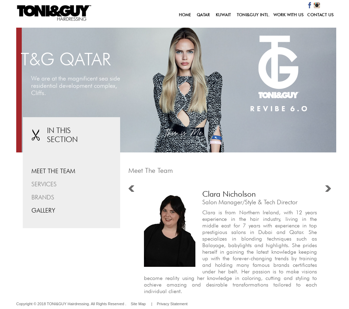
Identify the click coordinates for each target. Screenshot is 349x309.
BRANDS (42, 197)
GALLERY (43, 210)
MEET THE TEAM (53, 171)
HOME (186, 14)
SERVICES (44, 184)
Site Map (138, 304)
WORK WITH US (288, 14)
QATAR (203, 14)
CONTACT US (320, 14)
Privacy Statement (172, 304)
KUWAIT (223, 14)
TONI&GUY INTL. (253, 14)
